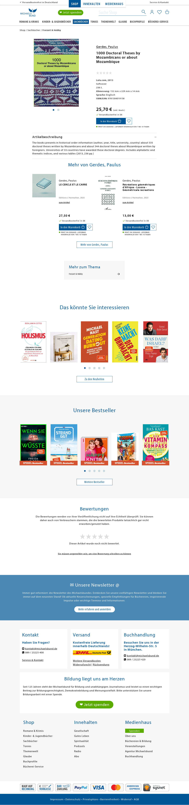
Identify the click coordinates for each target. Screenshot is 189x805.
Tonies (94, 21)
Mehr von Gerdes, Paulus (94, 244)
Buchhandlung (134, 756)
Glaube (123, 21)
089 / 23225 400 (34, 652)
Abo (76, 756)
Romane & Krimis (29, 21)
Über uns (130, 736)
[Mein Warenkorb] (167, 12)
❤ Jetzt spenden (71, 12)
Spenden (134, 730)
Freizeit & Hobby (76, 274)
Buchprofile (137, 21)
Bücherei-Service (158, 21)
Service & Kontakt (159, 2)
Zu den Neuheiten (94, 379)
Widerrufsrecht (82, 664)
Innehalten (91, 4)
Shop (74, 4)
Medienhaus (114, 4)
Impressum (56, 799)
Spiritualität (81, 741)
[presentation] (33, 186)
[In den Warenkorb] (111, 121)
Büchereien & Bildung (138, 741)
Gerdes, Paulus (107, 47)
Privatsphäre (90, 799)
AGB (136, 799)
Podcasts (79, 746)
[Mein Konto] (152, 12)
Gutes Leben (81, 736)
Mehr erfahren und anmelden (94, 609)
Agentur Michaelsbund (139, 751)
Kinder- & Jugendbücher (56, 21)
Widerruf (126, 799)
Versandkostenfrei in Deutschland (40, 2)
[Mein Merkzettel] (159, 12)
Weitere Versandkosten (87, 660)
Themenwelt (108, 21)
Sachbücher (81, 21)
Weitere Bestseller (94, 482)
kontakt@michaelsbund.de (41, 648)
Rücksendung (101, 664)
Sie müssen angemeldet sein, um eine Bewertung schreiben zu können (94, 553)
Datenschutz (73, 799)
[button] (85, 368)
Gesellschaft (81, 730)
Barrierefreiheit (109, 799)
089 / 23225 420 (136, 659)
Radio (77, 751)
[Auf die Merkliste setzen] (129, 121)
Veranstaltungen (135, 746)
